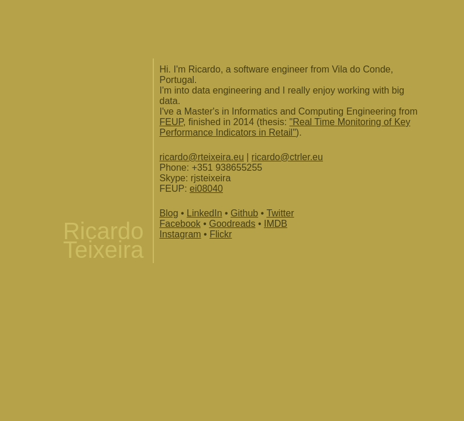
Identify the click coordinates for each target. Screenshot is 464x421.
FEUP (172, 122)
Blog (169, 213)
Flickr (220, 234)
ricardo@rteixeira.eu (202, 157)
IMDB (275, 224)
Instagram (180, 234)
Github (244, 213)
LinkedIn (204, 213)
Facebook (180, 224)
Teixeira (103, 250)
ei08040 (206, 189)
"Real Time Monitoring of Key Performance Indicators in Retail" (285, 127)
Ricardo (103, 231)
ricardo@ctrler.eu (287, 157)
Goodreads (232, 224)
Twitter (280, 213)
